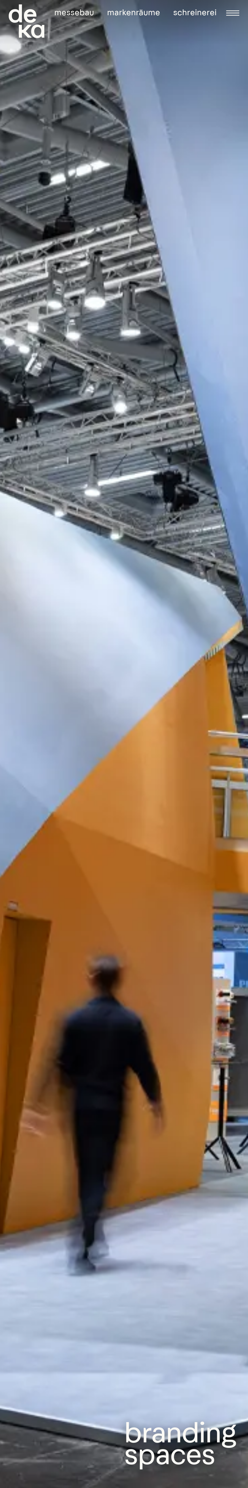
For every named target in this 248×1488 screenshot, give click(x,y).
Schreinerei (195, 12)
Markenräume (133, 12)
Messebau (74, 12)
